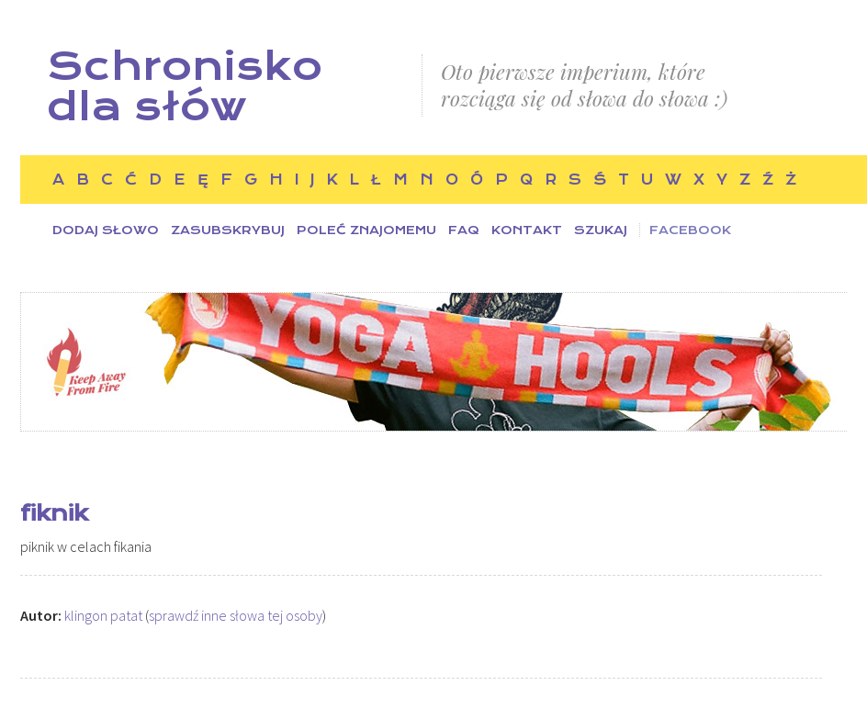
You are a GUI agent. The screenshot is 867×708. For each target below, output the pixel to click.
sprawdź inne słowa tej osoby (235, 615)
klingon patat (103, 615)
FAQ (463, 230)
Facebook (690, 230)
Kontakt (526, 230)
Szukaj (600, 230)
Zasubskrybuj (228, 230)
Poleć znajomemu (366, 230)
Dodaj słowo (105, 230)
